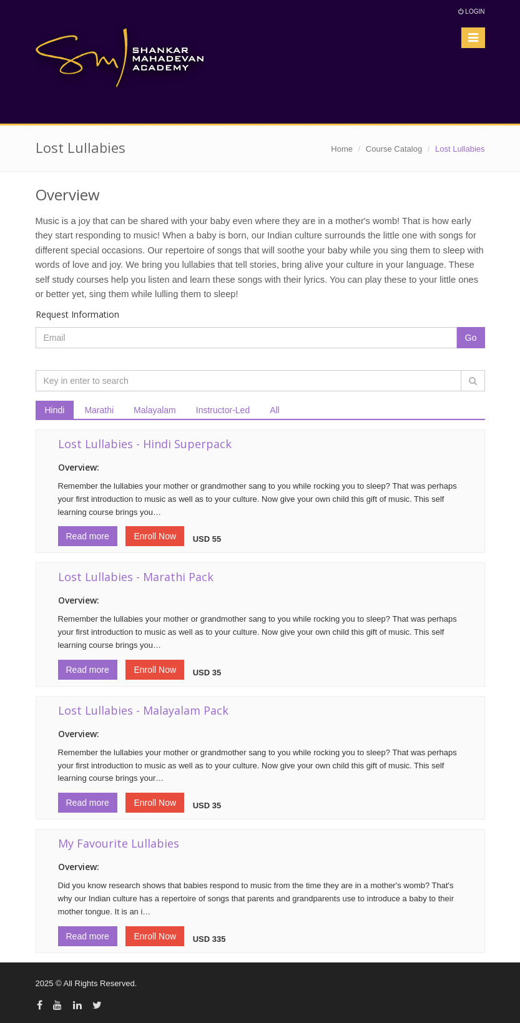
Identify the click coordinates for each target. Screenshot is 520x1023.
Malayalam (155, 410)
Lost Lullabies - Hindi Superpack (145, 443)
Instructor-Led (223, 410)
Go (471, 338)
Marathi (99, 410)
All (275, 410)
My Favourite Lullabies (118, 843)
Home (342, 149)
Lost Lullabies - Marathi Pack (135, 576)
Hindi (55, 410)
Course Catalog (394, 149)
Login (471, 11)
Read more (87, 536)
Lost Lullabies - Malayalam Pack (143, 710)
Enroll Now (155, 536)
